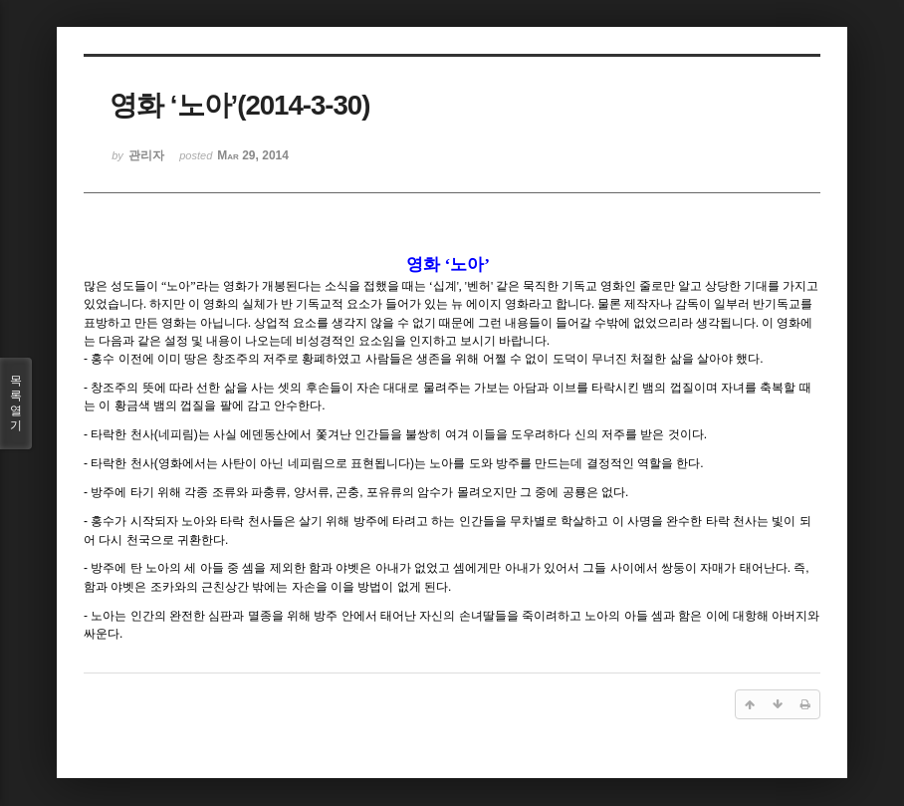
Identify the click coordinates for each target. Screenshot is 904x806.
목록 (16, 403)
